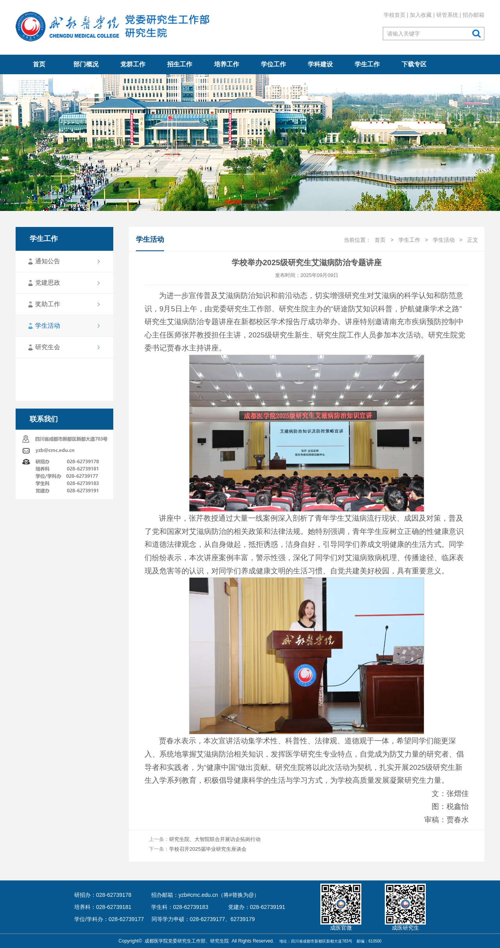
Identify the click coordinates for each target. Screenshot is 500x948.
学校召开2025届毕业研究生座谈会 (207, 849)
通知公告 (47, 261)
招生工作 (179, 64)
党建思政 (47, 282)
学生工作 (367, 64)
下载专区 (414, 64)
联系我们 (43, 419)
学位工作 (273, 64)
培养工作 (226, 64)
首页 (39, 64)
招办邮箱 (473, 15)
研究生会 (47, 347)
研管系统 (447, 15)
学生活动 (47, 325)
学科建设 (320, 64)
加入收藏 (421, 15)
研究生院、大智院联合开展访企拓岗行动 (215, 840)
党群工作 (132, 64)
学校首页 (394, 15)
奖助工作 (47, 304)
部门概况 (85, 64)
